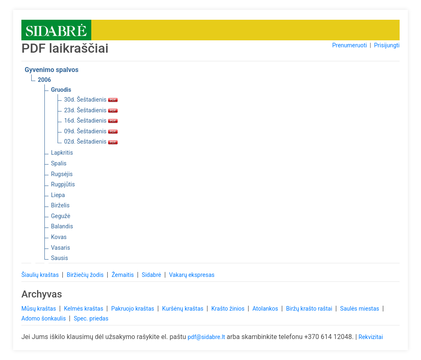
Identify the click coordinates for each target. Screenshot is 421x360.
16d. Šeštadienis (91, 120)
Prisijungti (387, 45)
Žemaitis (123, 275)
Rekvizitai (371, 337)
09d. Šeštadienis (91, 131)
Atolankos (266, 308)
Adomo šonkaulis (44, 318)
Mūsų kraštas (39, 308)
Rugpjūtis (63, 184)
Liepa (58, 195)
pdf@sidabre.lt (206, 337)
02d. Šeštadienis (91, 141)
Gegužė (60, 216)
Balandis (62, 226)
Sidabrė (152, 275)
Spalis (59, 163)
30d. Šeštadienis (91, 99)
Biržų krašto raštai (310, 308)
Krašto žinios (228, 308)
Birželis (60, 205)
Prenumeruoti (349, 45)
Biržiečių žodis (86, 275)
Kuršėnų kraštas (183, 308)
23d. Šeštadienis (91, 110)
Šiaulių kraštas (40, 275)
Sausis (59, 258)
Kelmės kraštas (84, 308)
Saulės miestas (360, 308)
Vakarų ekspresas (192, 275)
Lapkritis (62, 152)
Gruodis (61, 89)
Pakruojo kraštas (133, 308)
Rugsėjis (62, 174)
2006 (44, 80)
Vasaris (60, 247)
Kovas (59, 237)
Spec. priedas (91, 318)
